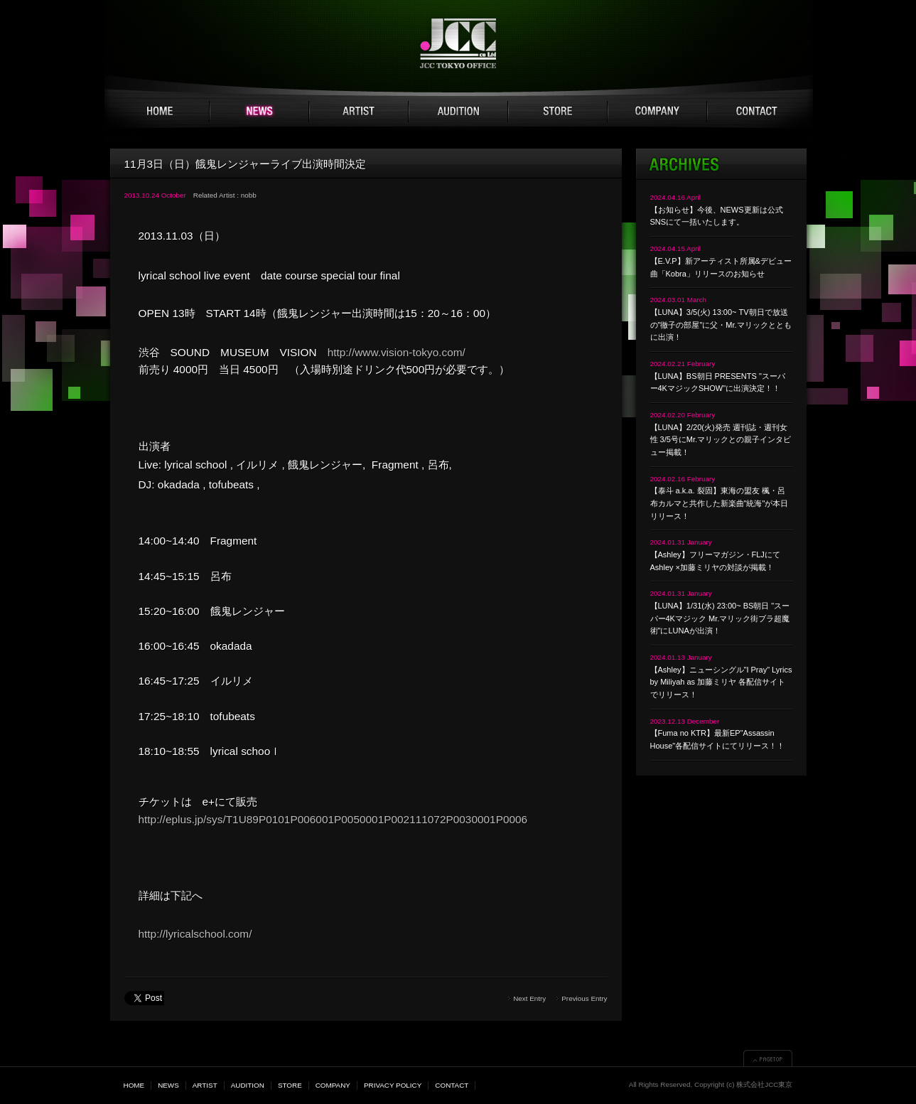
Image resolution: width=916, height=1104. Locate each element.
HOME (160, 112)
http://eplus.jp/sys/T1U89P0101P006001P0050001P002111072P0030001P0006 (333, 819)
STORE (558, 112)
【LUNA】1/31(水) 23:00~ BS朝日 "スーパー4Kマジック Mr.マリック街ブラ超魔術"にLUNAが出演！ (720, 618)
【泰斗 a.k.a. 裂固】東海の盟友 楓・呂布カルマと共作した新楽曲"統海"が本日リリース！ (719, 503)
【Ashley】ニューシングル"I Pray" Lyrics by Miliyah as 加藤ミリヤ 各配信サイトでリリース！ (721, 682)
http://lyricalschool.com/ (195, 934)
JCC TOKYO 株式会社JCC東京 (458, 43)
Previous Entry (584, 998)
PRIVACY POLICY (392, 1085)
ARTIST (359, 112)
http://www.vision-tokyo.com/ (396, 352)
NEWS (259, 112)
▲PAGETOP (767, 1058)
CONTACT (757, 112)
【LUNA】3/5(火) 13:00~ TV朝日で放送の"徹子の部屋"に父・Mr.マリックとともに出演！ (721, 324)
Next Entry (529, 998)
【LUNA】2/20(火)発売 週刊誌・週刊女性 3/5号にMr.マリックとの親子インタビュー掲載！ (721, 439)
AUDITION (458, 112)
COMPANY (657, 112)
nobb (249, 195)
